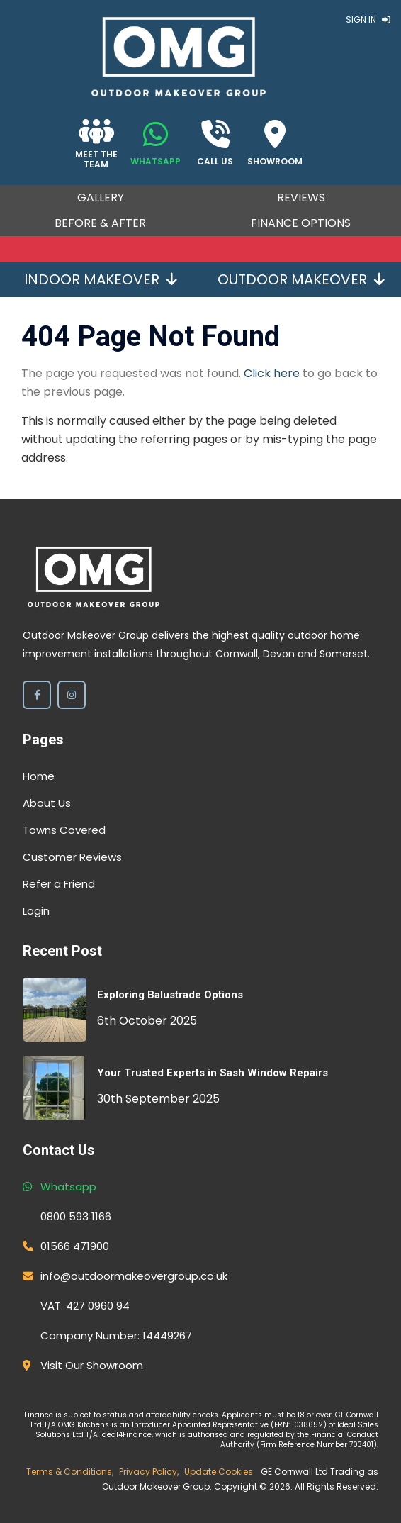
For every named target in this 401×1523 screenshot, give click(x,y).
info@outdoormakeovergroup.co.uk (133, 1275)
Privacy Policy (148, 1472)
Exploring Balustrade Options (170, 994)
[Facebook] (37, 695)
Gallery (100, 197)
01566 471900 (74, 1246)
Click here (272, 373)
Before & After (100, 223)
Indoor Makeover (100, 279)
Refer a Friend (59, 883)
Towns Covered (64, 829)
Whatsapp (68, 1186)
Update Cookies (218, 1472)
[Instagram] (71, 695)
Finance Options (301, 223)
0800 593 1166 (75, 1216)
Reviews (301, 197)
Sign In (368, 19)
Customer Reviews (72, 856)
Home (39, 776)
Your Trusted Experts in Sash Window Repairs (212, 1072)
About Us (47, 803)
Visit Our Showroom (91, 1365)
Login (36, 910)
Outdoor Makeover (301, 279)
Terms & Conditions (69, 1472)
